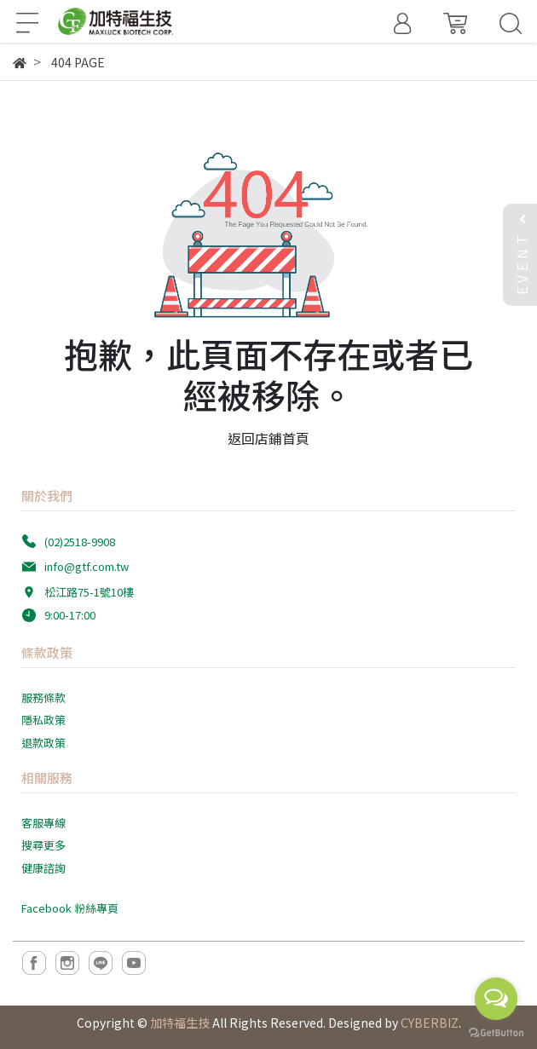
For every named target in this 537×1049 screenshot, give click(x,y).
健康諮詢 (43, 868)
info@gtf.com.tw (86, 566)
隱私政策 (43, 720)
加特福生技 (180, 1022)
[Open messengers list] (496, 998)
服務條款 (43, 697)
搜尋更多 (43, 845)
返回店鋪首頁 (268, 438)
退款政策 (43, 743)
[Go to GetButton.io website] (496, 1031)
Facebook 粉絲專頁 (69, 908)
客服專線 (43, 823)
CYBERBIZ (430, 1022)
